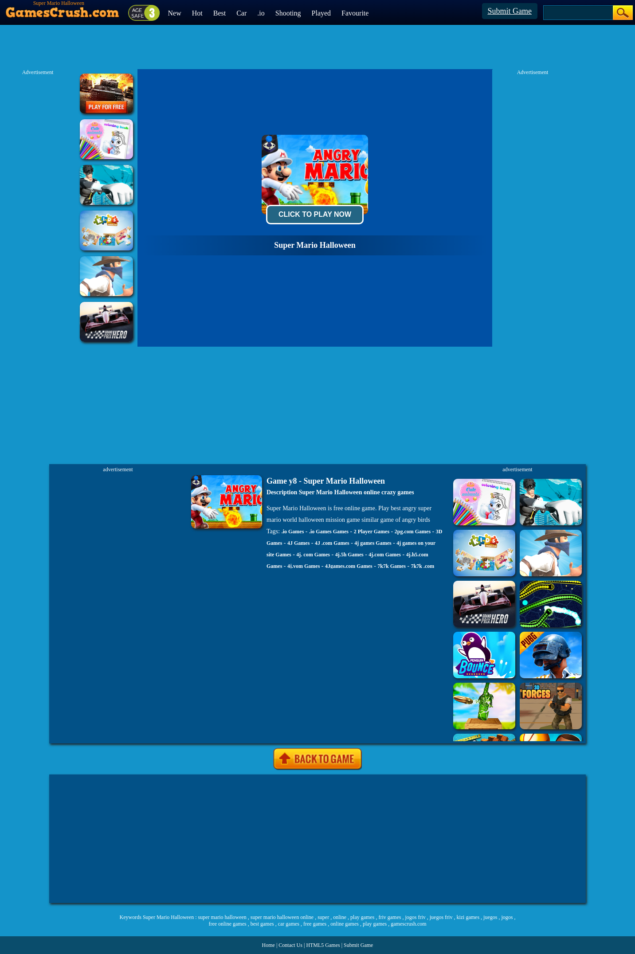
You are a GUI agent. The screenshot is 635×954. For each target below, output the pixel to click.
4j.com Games (384, 554)
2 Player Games (371, 531)
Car (241, 13)
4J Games (298, 543)
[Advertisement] (317, 839)
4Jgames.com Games (348, 566)
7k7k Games (391, 566)
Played (321, 13)
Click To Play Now (314, 214)
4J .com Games (332, 543)
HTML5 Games (323, 945)
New (174, 13)
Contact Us (290, 945)
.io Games (293, 531)
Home (268, 945)
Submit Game (510, 11)
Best (219, 13)
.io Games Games (329, 531)
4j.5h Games (349, 554)
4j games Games (372, 543)
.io (260, 13)
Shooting (288, 13)
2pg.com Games (413, 531)
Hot (197, 13)
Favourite (354, 13)
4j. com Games (313, 554)
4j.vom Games (303, 566)
